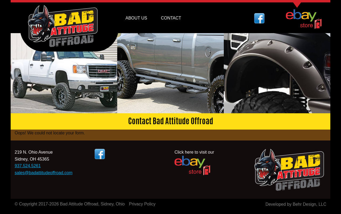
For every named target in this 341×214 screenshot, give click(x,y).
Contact (171, 18)
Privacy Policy (142, 204)
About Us (136, 18)
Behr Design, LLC (309, 204)
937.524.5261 (28, 166)
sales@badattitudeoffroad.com (43, 172)
